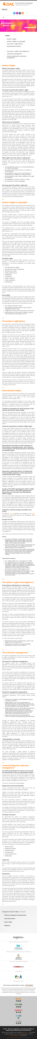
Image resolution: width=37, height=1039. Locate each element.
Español (4, 9)
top (3, 199)
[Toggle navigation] (3, 17)
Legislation (7, 925)
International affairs (9, 918)
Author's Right (8, 922)
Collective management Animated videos (15, 915)
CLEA (11, 513)
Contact (12, 1035)
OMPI (33, 513)
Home (2, 21)
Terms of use (18, 1035)
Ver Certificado (29, 985)
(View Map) (24, 1032)
